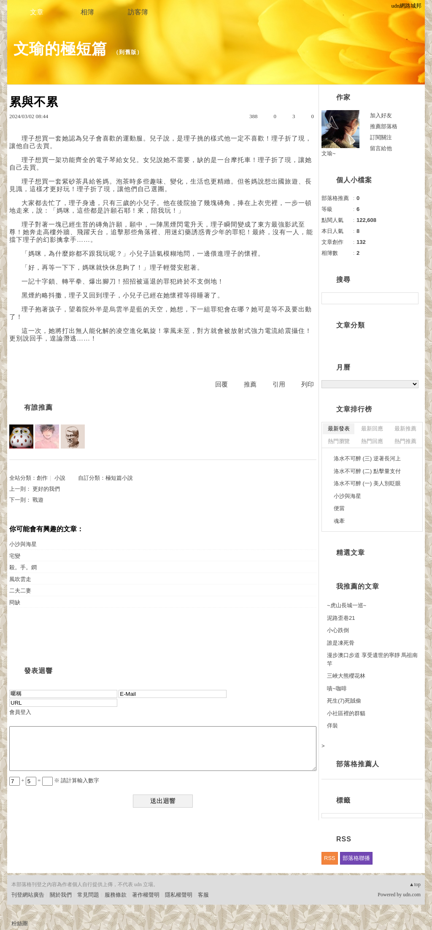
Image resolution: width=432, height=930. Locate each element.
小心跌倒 (338, 630)
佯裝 (332, 725)
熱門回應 (372, 441)
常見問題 (88, 895)
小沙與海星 (23, 544)
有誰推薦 (38, 407)
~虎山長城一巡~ (346, 605)
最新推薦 (405, 428)
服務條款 (116, 895)
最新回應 (372, 428)
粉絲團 (19, 923)
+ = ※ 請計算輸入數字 (54, 780)
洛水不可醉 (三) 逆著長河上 (367, 458)
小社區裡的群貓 (346, 713)
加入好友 (381, 115)
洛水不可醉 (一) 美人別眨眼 (367, 483)
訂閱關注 (381, 137)
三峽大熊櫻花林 (346, 676)
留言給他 (381, 148)
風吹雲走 (20, 579)
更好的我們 (46, 489)
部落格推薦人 (357, 764)
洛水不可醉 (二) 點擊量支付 (367, 471)
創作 (42, 478)
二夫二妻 (20, 590)
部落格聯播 (356, 858)
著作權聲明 (145, 895)
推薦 (250, 384)
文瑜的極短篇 (60, 48)
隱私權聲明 (178, 895)
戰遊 (37, 500)
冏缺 (14, 602)
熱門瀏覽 (339, 441)
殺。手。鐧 (23, 567)
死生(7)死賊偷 (344, 701)
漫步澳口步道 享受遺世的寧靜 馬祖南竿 (372, 659)
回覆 (221, 384)
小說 (59, 478)
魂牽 (339, 521)
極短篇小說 (119, 478)
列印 (307, 384)
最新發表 (339, 428)
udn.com (412, 895)
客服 (203, 895)
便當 (339, 508)
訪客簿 (138, 12)
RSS (329, 858)
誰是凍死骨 (340, 643)
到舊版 (128, 52)
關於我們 (61, 895)
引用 (279, 384)
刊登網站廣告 (27, 895)
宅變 (14, 556)
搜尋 (411, 298)
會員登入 (20, 712)
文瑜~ (328, 153)
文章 (36, 12)
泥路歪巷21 (341, 618)
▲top (415, 884)
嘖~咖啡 (337, 688)
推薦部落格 (383, 126)
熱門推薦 (405, 441)
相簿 (87, 12)
